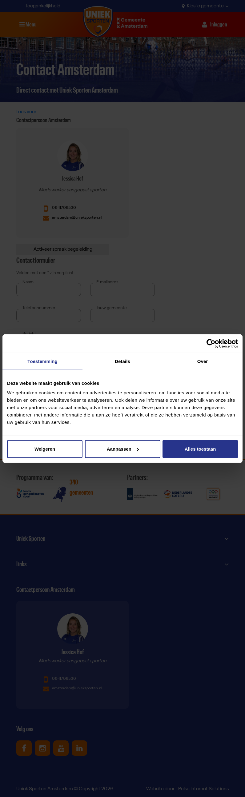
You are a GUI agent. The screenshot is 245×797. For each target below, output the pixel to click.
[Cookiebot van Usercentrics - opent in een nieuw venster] (211, 343)
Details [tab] (122, 361)
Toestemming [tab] (42, 361)
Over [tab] (202, 361)
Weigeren (44, 449)
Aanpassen (123, 449)
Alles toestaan (200, 449)
